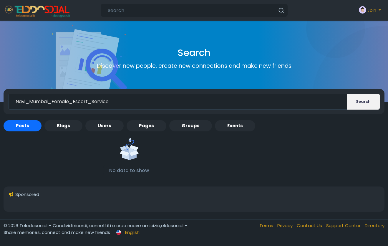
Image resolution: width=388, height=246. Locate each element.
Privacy (285, 225)
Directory (374, 225)
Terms (266, 225)
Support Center (344, 225)
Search (363, 101)
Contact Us (310, 225)
